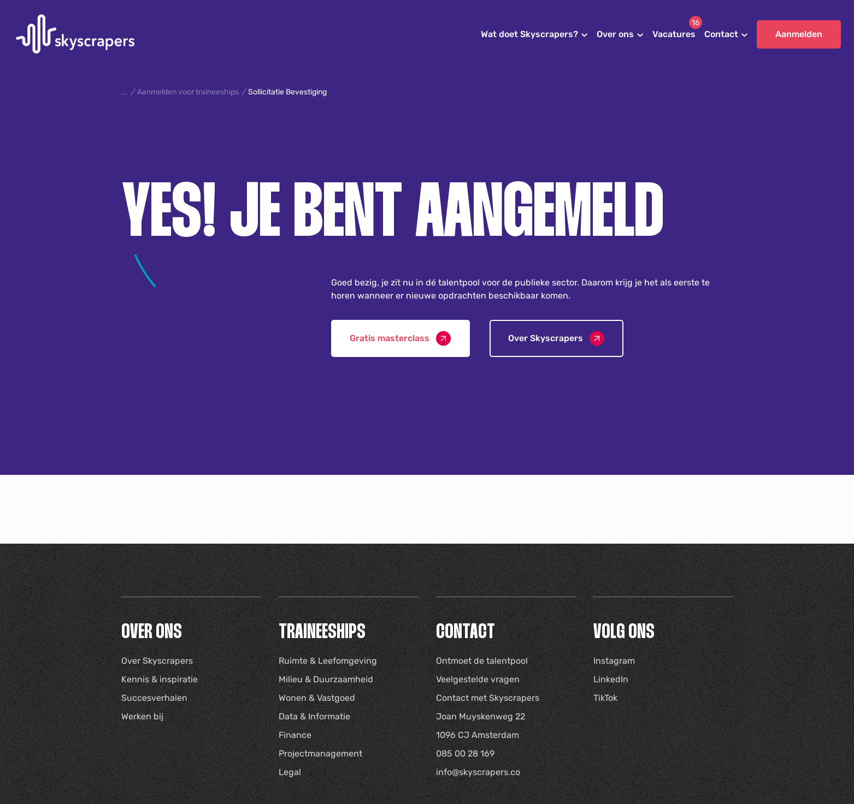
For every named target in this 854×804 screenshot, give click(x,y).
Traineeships (322, 632)
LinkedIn (610, 679)
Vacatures (674, 34)
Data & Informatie (314, 716)
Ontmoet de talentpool (482, 661)
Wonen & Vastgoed (317, 698)
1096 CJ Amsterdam (477, 735)
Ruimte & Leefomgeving (328, 661)
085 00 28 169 (465, 753)
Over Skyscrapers (157, 661)
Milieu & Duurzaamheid (326, 679)
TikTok (605, 698)
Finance (295, 735)
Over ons (615, 34)
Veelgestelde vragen (478, 679)
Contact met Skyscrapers (487, 698)
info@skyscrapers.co (478, 772)
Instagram (614, 661)
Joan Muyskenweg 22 (480, 716)
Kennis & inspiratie (159, 679)
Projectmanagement (320, 753)
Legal (290, 772)
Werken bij (142, 716)
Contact (721, 34)
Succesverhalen (154, 698)
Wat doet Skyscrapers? (529, 34)
